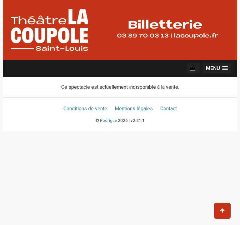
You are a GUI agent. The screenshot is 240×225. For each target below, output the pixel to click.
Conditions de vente (85, 109)
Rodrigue (108, 120)
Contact (168, 109)
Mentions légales (134, 109)
